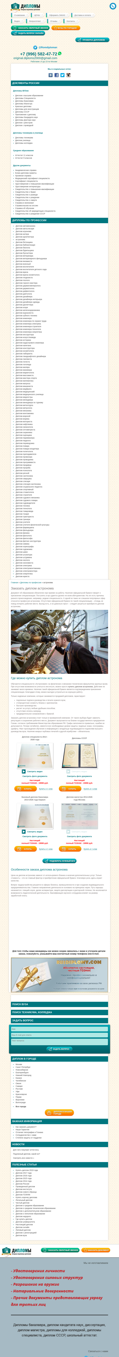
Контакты (71, 21)
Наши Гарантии (22, 1130)
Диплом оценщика (24, 435)
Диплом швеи (22, 552)
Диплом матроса (23, 383)
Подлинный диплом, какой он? (26, 1154)
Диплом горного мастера (26, 283)
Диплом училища (22, 140)
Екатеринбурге (22, 1072)
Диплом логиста (23, 362)
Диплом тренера (23, 519)
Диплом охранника (24, 432)
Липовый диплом (23, 1230)
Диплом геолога (23, 280)
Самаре (19, 1086)
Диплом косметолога (25, 351)
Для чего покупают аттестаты (26, 1150)
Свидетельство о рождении (27, 197)
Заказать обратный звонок (63, 1250)
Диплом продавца (23, 465)
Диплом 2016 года (24, 1176)
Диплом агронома (23, 231)
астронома (20, 239)
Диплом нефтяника (24, 424)
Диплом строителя (24, 495)
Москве (19, 1064)
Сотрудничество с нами (26, 1135)
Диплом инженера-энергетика (29, 332)
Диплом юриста (22, 576)
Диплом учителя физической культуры (32, 525)
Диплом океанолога (24, 427)
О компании (19, 15)
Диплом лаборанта (24, 354)
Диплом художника (24, 549)
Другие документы (22, 165)
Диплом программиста (25, 462)
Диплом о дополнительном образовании (33, 1211)
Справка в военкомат (24, 203)
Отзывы (53, 21)
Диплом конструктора (25, 348)
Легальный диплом (24, 1200)
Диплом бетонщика (24, 242)
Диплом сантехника (24, 476)
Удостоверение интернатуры (27, 186)
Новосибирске (22, 1070)
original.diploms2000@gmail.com (35, 58)
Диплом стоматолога (25, 492)
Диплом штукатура (24, 555)
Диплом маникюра (24, 370)
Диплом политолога (24, 451)
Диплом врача (22, 272)
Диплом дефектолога (25, 291)
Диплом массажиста (24, 375)
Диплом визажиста (24, 261)
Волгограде (21, 1102)
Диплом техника (23, 506)
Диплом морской (23, 416)
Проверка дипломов (94, 40)
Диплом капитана (23, 345)
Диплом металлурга (24, 405)
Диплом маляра (23, 367)
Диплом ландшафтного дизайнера (31, 356)
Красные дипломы (23, 106)
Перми (18, 1097)
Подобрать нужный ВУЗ (62, 861)
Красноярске (21, 1094)
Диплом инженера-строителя (28, 326)
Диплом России (22, 1184)
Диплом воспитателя (25, 267)
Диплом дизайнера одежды (28, 302)
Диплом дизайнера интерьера (29, 299)
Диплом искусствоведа (26, 337)
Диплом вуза (21, 1235)
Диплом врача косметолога (28, 275)
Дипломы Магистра (23, 104)
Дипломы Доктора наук (25, 120)
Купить (28, 789)
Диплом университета (25, 1222)
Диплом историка (23, 340)
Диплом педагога (23, 440)
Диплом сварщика (24, 479)
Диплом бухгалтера (24, 253)
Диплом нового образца (26, 1192)
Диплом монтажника (25, 413)
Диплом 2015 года (24, 1178)
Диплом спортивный (24, 489)
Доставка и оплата (82, 15)
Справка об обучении (24, 208)
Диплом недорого (23, 1216)
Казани (19, 1078)
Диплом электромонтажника (28, 568)
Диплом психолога (24, 470)
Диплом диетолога (24, 294)
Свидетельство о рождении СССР (30, 214)
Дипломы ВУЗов (21, 91)
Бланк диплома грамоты (26, 173)
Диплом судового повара (27, 500)
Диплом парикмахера (25, 438)
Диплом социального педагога (29, 487)
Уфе (17, 1091)
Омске (18, 1083)
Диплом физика (22, 533)
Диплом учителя (23, 522)
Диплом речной (22, 473)
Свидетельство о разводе (26, 195)
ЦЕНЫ (37, 15)
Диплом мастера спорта (26, 378)
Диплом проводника (24, 459)
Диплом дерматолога (25, 288)
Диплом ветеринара (24, 256)
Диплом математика (24, 381)
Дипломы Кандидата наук (26, 117)
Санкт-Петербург (23, 1067)
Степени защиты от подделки (28, 1138)
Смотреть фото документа (35, 776)
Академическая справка (25, 170)
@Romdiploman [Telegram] (45, 47)
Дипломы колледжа (23, 143)
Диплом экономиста (24, 563)
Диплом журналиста (24, 313)
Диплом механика (23, 411)
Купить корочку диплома (26, 1197)
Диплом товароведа (24, 511)
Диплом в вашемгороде (63, 1112)
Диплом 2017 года (24, 1173)
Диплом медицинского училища (29, 394)
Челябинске (21, 1081)
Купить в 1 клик (46, 789)
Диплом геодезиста (24, 277)
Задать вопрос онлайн (30, 33)
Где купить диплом (24, 1219)
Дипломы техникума (24, 138)
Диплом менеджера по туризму (29, 402)
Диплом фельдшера (24, 530)
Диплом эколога (23, 560)
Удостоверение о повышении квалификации (34, 184)
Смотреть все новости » (23, 1158)
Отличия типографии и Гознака (29, 1132)
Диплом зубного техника (26, 315)
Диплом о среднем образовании (30, 1205)
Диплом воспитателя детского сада (31, 269)
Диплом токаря (22, 514)
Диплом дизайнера (24, 296)
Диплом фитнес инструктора (28, 541)
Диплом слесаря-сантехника (28, 484)
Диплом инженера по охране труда (31, 321)
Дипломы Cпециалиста (25, 98)
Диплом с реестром (23, 123)
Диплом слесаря (23, 481)
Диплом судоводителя (25, 503)
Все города (21, 1106)
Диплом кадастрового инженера (30, 343)
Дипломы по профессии (30, 582)
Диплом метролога (24, 408)
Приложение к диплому (25, 114)
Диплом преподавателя (26, 454)
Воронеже (20, 1100)
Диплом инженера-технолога (28, 329)
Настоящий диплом (24, 1224)
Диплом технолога (24, 508)
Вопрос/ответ (35, 21)
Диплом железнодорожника (28, 310)
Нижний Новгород (23, 1075)
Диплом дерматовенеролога (28, 286)
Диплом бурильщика (25, 250)
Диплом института (24, 1189)
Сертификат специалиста (26, 181)
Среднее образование (23, 150)
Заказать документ (98, 1250)
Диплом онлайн (22, 1227)
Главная (14, 582)
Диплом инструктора (25, 335)
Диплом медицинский (25, 392)
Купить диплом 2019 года (27, 1170)
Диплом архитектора (25, 237)
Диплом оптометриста (25, 430)
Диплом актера (22, 234)
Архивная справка (23, 176)
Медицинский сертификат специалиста (32, 178)
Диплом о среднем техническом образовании (35, 1208)
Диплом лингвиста (24, 359)
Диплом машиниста (24, 386)
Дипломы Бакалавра (24, 101)
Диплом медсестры (24, 397)
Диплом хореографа (24, 546)
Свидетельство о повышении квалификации (34, 189)
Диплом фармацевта (25, 527)
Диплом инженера (24, 318)
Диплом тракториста (25, 517)
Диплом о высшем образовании (29, 95)
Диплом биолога (23, 248)
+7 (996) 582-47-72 (38, 53)
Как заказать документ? (26, 1127)
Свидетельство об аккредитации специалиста (35, 211)
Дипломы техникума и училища (28, 133)
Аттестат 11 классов (24, 155)
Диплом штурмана (24, 557)
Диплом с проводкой (24, 125)
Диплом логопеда (23, 364)
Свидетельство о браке (25, 192)
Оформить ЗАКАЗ (57, 15)
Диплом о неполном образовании (30, 1214)
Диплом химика (22, 544)
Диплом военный (23, 264)
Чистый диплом (22, 1203)
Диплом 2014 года (24, 1181)
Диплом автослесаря (25, 229)
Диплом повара (22, 446)
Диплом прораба (23, 468)
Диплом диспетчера (24, 305)
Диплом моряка (22, 419)
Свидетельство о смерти (26, 200)
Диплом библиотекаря (25, 245)
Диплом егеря (22, 307)
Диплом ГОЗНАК (23, 1195)
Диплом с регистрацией (26, 1233)
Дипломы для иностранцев (27, 109)
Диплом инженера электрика (28, 324)
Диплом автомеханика (25, 226)
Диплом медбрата (23, 389)
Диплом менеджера (24, 400)
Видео (17, 21)
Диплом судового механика (28, 498)
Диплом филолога (24, 536)
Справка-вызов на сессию (26, 205)
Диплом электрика (24, 565)
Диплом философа (24, 538)
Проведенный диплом (25, 1186)
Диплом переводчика (25, 443)
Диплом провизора (24, 457)
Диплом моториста (24, 421)
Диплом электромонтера (26, 571)
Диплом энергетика (24, 574)
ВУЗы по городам (67, 28)
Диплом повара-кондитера (27, 449)
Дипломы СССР (22, 112)
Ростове (19, 1089)
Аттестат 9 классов (23, 158)
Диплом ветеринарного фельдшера (31, 258)
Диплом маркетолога (25, 373)
